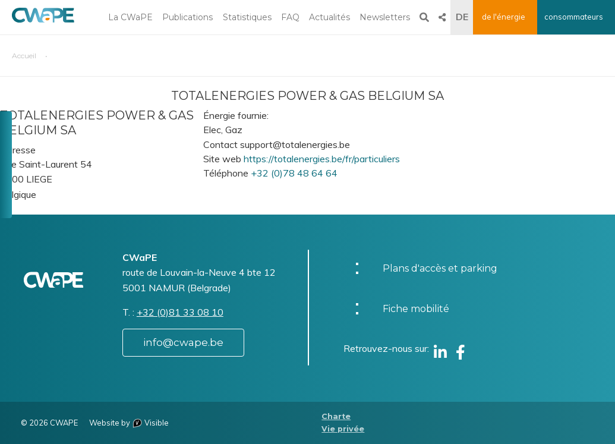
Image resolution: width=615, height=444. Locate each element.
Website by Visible (129, 422)
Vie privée (342, 428)
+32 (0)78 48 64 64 (294, 173)
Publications (187, 17)
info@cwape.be (183, 342)
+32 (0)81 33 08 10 (180, 312)
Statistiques (247, 17)
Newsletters (384, 17)
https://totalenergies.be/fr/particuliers (322, 159)
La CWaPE (130, 17)
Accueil (24, 55)
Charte (336, 416)
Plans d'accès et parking (440, 268)
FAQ (290, 17)
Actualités (329, 17)
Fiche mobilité (416, 308)
